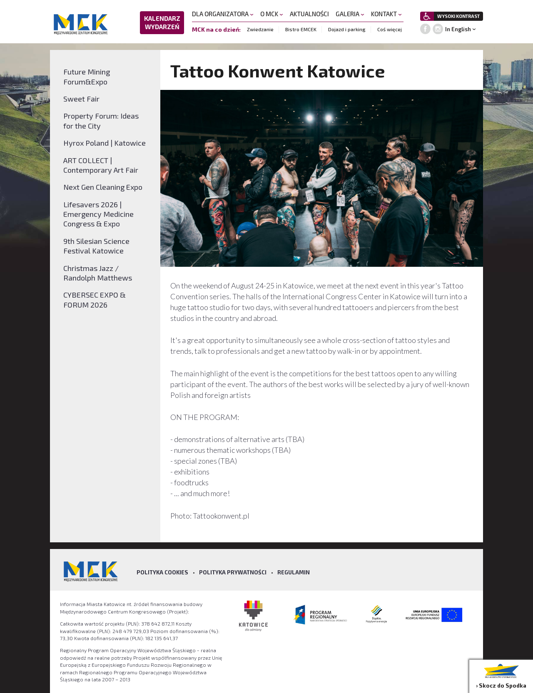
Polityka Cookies (162, 572)
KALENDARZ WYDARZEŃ (162, 22)
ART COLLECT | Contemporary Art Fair (100, 165)
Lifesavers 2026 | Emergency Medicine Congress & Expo (98, 214)
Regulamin (293, 572)
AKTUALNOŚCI (309, 13)
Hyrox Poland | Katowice (104, 142)
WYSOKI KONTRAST (458, 16)
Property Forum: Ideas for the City (101, 120)
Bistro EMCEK (300, 29)
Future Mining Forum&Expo (86, 76)
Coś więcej (389, 29)
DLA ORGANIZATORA (223, 13)
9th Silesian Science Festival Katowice (96, 245)
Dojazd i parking (347, 29)
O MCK (271, 13)
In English (458, 29)
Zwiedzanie (260, 29)
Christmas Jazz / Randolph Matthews (97, 272)
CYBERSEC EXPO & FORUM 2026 (94, 299)
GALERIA (350, 13)
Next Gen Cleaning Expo (102, 186)
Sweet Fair (81, 98)
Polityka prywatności (232, 572)
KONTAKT (386, 13)
